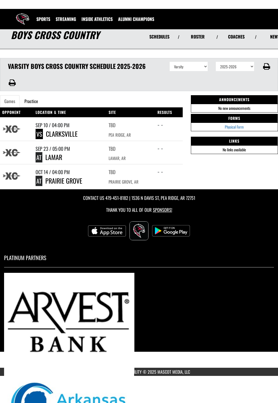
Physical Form (234, 127)
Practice (31, 101)
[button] (266, 66)
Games (9, 101)
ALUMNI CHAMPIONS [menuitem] (136, 19)
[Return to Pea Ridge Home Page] (22, 16)
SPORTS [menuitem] (43, 19)
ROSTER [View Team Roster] (198, 36)
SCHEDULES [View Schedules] (159, 36)
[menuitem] (66, 19)
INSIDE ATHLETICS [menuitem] (97, 19)
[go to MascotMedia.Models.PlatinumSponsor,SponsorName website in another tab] (139, 321)
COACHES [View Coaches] (236, 36)
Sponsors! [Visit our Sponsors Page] (162, 209)
